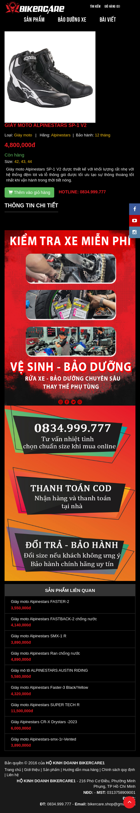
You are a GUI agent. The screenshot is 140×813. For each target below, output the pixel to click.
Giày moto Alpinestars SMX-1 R (38, 636)
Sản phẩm (51, 770)
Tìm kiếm (95, 6)
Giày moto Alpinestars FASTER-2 (40, 601)
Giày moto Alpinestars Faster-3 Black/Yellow (49, 687)
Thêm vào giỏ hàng (29, 192)
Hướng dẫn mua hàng (80, 770)
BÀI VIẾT (108, 19)
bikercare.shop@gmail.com (111, 804)
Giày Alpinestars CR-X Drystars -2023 (44, 722)
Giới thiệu (32, 770)
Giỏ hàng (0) (112, 6)
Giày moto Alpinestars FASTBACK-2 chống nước (54, 619)
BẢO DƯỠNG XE (72, 19)
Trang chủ (13, 770)
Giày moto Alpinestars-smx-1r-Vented (43, 739)
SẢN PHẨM (34, 19)
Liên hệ (13, 775)
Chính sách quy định (118, 770)
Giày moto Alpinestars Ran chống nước (45, 653)
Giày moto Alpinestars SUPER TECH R (45, 704)
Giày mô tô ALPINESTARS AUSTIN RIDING (49, 670)
